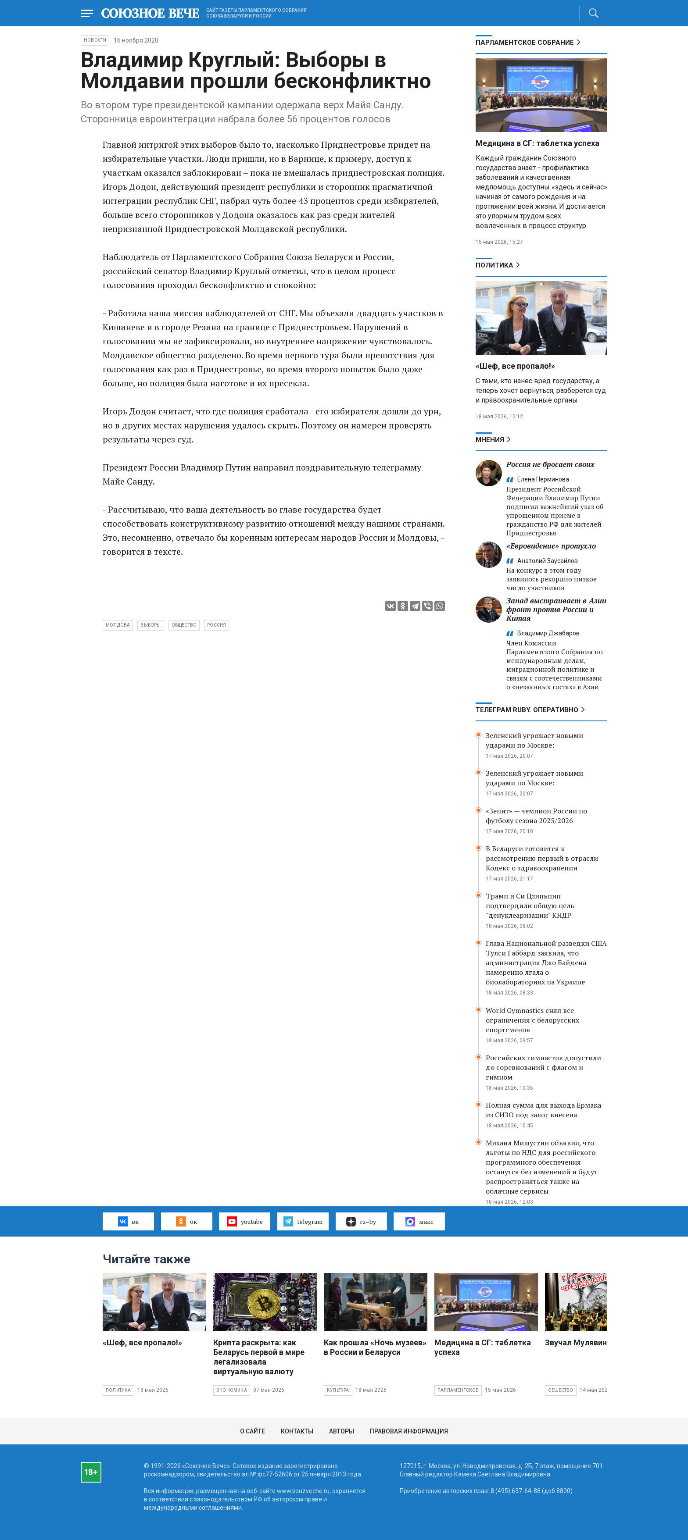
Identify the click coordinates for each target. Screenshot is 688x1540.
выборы (150, 625)
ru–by (361, 1221)
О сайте (252, 1431)
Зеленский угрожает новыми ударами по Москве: (534, 740)
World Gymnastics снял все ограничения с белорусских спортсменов (532, 1019)
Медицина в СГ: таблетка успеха (537, 143)
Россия (216, 625)
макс (419, 1221)
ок (186, 1221)
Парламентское (458, 1390)
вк (128, 1221)
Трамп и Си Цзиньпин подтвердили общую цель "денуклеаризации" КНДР (530, 905)
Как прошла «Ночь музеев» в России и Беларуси (375, 1347)
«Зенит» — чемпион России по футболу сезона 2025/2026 (536, 815)
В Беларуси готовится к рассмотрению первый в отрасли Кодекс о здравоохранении (542, 858)
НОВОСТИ (95, 40)
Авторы (341, 1431)
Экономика (231, 1390)
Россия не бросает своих (550, 464)
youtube (244, 1221)
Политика (494, 265)
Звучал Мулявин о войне (591, 1342)
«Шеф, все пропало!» (515, 366)
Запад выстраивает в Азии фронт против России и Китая (556, 609)
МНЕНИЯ (490, 440)
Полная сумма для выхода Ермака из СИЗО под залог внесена (543, 1109)
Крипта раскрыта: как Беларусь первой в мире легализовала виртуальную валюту (259, 1357)
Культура (338, 1390)
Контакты (297, 1431)
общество (184, 625)
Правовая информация (409, 1431)
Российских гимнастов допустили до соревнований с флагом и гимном (543, 1067)
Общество (560, 1390)
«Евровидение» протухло (551, 546)
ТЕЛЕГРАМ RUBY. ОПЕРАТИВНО (527, 710)
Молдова (118, 625)
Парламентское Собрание (525, 42)
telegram (302, 1221)
